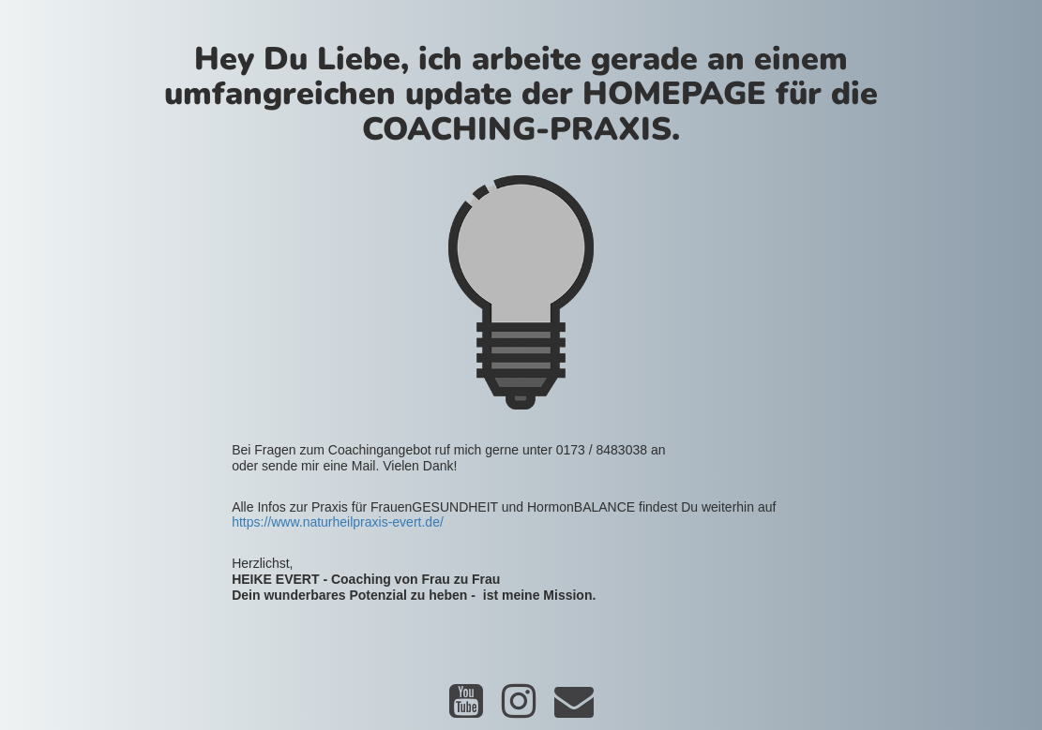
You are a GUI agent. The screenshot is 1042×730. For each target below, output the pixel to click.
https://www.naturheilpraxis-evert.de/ (338, 521)
